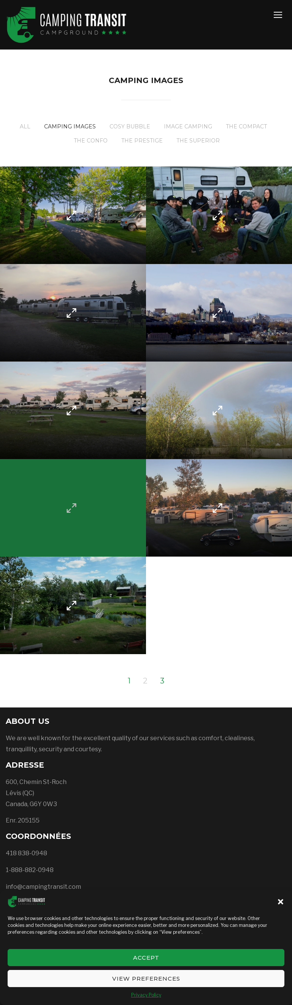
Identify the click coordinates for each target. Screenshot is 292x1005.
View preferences (146, 978)
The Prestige (142, 140)
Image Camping (188, 126)
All (25, 126)
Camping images (70, 126)
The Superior (198, 140)
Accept (146, 957)
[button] (280, 902)
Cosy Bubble (130, 126)
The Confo (91, 140)
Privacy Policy (146, 995)
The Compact (246, 126)
